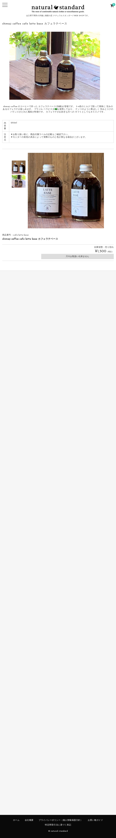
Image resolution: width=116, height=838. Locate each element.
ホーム (16, 820)
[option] (19, 167)
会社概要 (29, 820)
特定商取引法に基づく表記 (58, 825)
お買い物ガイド (95, 820)
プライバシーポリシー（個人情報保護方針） (60, 820)
